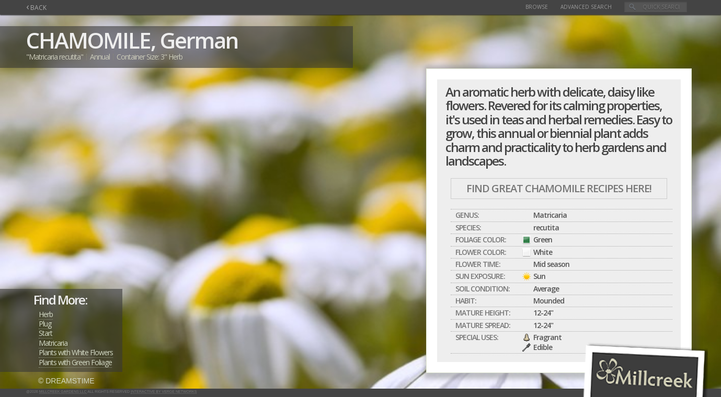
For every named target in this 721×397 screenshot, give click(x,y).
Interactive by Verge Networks (164, 391)
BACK (36, 7)
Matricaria (53, 343)
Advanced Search (586, 6)
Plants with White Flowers (76, 352)
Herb (46, 314)
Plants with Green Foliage (75, 362)
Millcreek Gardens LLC (63, 391)
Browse (536, 6)
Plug (45, 324)
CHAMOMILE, (90, 40)
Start (45, 333)
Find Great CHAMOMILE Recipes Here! (558, 188)
